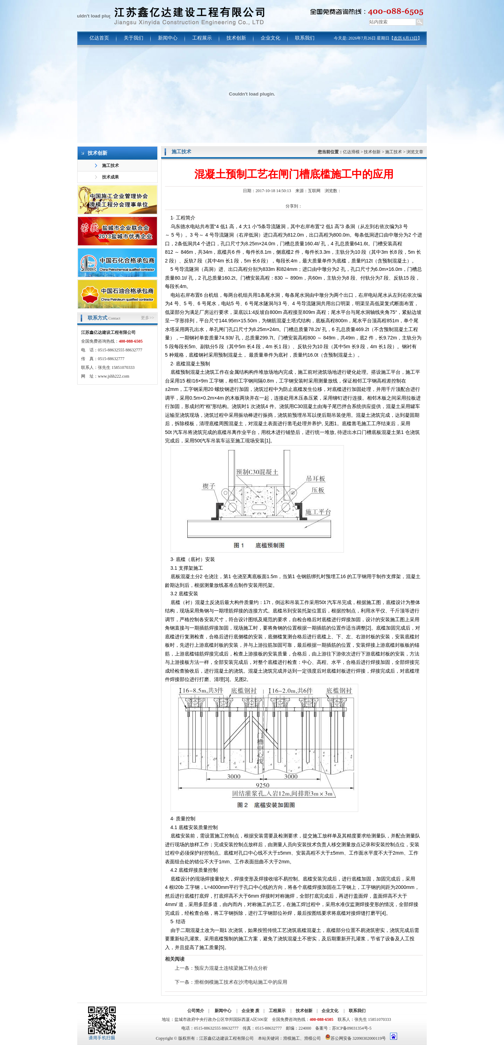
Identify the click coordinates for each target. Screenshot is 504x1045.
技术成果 (110, 177)
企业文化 (270, 38)
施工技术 (110, 165)
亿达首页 (99, 38)
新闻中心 (168, 38)
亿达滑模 (351, 151)
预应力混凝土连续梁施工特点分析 (231, 968)
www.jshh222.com (113, 376)
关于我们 (133, 38)
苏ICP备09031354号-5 (352, 1028)
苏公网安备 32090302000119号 (355, 1037)
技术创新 (236, 38)
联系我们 (305, 38)
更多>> (147, 317)
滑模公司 (312, 1038)
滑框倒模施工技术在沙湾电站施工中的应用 (240, 982)
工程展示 (202, 38)
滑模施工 (291, 1038)
